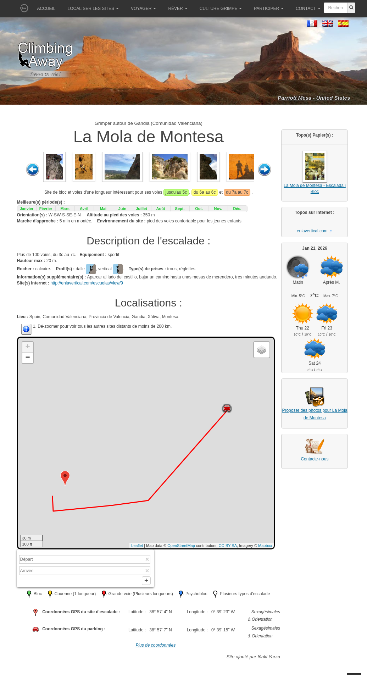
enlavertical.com (312, 230)
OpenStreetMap (181, 545)
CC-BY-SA (227, 545)
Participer (269, 8)
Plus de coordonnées (155, 646)
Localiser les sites (93, 8)
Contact (308, 8)
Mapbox (265, 545)
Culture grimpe (221, 8)
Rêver (177, 8)
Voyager (143, 8)
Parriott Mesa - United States (314, 98)
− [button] (27, 358)
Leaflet (137, 545)
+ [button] (27, 347)
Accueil (46, 8)
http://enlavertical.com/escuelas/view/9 (86, 283)
